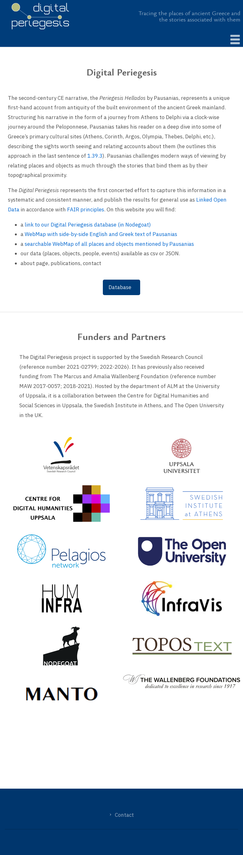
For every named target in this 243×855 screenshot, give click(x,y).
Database (120, 287)
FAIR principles (85, 209)
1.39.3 (95, 155)
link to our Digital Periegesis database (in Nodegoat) (88, 224)
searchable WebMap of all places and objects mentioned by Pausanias (109, 243)
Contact (124, 814)
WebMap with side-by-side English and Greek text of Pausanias (101, 234)
